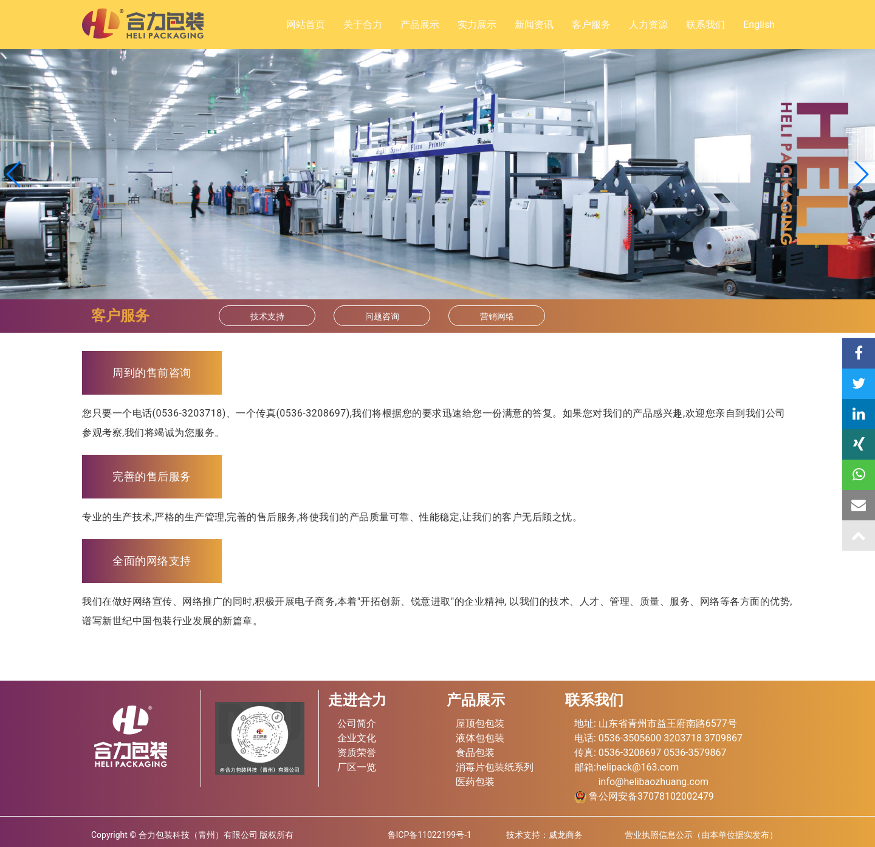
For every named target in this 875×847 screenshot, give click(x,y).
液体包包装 (480, 738)
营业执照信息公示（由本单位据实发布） (701, 835)
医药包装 (475, 781)
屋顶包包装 (480, 723)
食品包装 (475, 752)
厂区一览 (356, 767)
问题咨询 (382, 316)
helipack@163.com (637, 767)
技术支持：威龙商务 (544, 835)
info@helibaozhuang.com (654, 781)
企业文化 (356, 738)
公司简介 (356, 723)
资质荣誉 (356, 752)
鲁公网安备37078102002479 (644, 796)
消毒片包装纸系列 (495, 767)
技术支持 (267, 316)
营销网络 (497, 316)
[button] (861, 174)
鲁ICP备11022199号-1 (430, 835)
